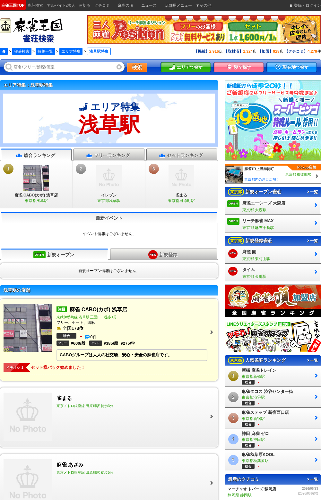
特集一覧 (45, 51)
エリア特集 (71, 51)
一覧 (312, 192)
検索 (137, 67)
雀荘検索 (22, 51)
